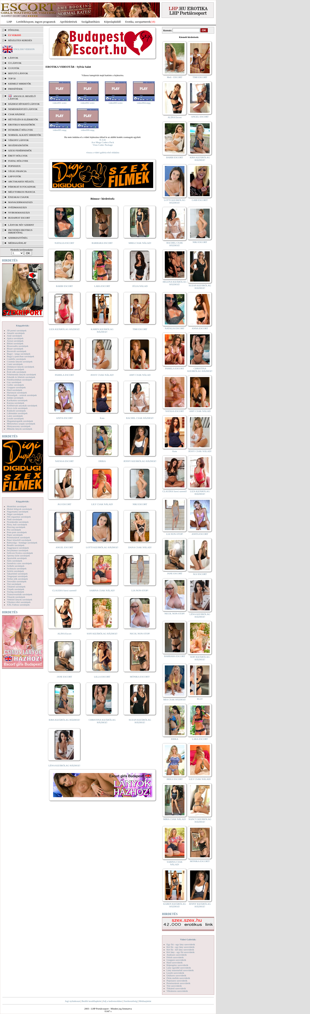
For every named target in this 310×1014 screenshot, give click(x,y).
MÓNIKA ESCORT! (140, 676)
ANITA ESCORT (64, 418)
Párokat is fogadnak (22, 186)
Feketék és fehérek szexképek (21, 377)
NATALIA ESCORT (64, 243)
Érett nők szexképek (16, 372)
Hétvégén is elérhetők (23, 119)
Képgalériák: (22, 325)
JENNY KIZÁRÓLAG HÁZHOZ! (139, 461)
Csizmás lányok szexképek (20, 361)
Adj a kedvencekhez (112, 1001)
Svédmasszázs (17, 207)
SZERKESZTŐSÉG (18, 237)
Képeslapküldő (112, 21)
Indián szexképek (15, 397)
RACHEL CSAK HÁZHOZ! (140, 418)
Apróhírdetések (68, 21)
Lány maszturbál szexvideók (180, 970)
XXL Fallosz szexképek (18, 604)
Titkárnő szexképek (16, 586)
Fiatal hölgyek (18, 161)
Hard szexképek (14, 390)
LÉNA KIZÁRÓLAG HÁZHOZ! (64, 765)
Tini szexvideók (174, 985)
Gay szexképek (14, 382)
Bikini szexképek (15, 343)
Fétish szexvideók (175, 957)
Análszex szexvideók (177, 954)
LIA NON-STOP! (139, 590)
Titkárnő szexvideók (176, 988)
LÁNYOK (13, 57)
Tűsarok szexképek (16, 597)
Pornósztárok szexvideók (178, 983)
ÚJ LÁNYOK (14, 63)
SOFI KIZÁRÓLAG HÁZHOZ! (102, 633)
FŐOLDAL (13, 30)
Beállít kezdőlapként (91, 1001)
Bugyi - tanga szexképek (18, 353)
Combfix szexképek (16, 359)
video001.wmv (59, 103)
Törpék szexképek (15, 589)
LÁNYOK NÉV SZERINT (21, 225)
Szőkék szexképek (15, 566)
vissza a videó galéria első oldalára (102, 152)
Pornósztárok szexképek (18, 537)
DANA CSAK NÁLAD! (139, 547)
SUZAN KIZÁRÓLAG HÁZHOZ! (140, 721)
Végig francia (17, 171)
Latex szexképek (15, 416)
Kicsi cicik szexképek (17, 408)
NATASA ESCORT (64, 461)
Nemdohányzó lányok (23, 109)
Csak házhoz (16, 114)
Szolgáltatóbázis (90, 21)
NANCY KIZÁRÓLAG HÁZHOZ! (200, 820)
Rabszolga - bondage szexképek (22, 542)
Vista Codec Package (103, 145)
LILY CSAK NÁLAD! (102, 504)
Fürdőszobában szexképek (19, 379)
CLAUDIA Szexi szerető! (64, 590)
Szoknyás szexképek (17, 568)
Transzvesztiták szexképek (19, 594)
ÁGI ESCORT (64, 504)
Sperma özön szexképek (18, 555)
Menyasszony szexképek (18, 426)
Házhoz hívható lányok (24, 104)
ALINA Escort (64, 633)
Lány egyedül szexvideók (179, 967)
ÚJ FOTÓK (13, 68)
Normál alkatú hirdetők (24, 135)
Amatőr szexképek (16, 333)
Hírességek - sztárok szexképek (22, 395)
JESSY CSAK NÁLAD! (102, 375)
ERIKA (102, 461)
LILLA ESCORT (102, 676)
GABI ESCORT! (200, 200)
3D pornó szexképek (16, 330)
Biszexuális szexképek (17, 346)
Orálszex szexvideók (176, 975)
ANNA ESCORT (200, 328)
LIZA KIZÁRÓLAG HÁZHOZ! (64, 329)
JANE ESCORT (64, 676)
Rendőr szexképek (15, 545)
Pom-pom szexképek (17, 532)
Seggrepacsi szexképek (18, 547)
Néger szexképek (15, 514)
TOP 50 (12, 78)
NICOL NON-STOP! (140, 633)
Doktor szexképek (15, 369)
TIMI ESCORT (139, 329)
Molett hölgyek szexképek (19, 509)
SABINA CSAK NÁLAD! (102, 590)
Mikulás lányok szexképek (19, 428)
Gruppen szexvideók (176, 960)
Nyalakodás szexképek (18, 522)
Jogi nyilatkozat (72, 1001)
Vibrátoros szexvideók (177, 991)
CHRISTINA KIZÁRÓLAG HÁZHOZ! (102, 721)
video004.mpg (143, 103)
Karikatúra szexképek (17, 400)
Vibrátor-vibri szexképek (18, 602)
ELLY (200, 699)
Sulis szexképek (14, 560)
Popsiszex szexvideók (177, 980)
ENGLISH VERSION (24, 49)
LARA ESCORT (102, 286)
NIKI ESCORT (140, 504)
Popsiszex (14, 166)
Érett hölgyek (18, 155)
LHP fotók (14, 176)
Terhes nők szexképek (17, 578)
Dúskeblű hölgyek (20, 129)
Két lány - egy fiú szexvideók (181, 952)
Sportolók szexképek (17, 558)
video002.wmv (87, 103)
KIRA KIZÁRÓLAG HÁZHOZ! (64, 719)
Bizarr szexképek (15, 348)
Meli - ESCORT (174, 77)
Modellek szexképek (17, 506)
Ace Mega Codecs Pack (102, 142)
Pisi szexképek (14, 529)
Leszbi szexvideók (175, 973)
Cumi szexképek (15, 364)
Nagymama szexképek (17, 511)
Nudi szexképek (14, 519)
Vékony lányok (18, 140)
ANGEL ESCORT (64, 547)
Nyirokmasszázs (19, 212)
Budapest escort (19, 217)
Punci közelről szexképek (19, 540)
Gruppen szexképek (16, 387)
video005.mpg (59, 130)
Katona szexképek (15, 403)
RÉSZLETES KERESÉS (20, 40)
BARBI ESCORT (64, 286)
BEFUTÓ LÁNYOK (18, 73)
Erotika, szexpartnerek (138, 21)
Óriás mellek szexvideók (178, 978)
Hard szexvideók (175, 962)
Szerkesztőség (130, 1001)
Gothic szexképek (15, 384)
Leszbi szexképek (15, 418)
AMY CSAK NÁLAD (140, 375)
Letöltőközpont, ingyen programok (36, 21)
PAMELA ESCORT (64, 375)
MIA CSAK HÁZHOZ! (174, 699)
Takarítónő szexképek (17, 573)
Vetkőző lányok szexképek (19, 599)
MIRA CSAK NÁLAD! (140, 243)
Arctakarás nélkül (21, 181)
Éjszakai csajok (18, 197)
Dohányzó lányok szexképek (20, 366)
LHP (9, 21)
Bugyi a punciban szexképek (20, 356)
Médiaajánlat (145, 1001)
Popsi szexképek (15, 535)
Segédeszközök (18, 145)
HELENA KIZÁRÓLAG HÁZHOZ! (174, 283)
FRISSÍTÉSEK (15, 89)
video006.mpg (87, 130)
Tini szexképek (14, 584)
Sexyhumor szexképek (17, 550)
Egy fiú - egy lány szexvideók (181, 944)
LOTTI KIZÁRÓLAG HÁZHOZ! (102, 547)
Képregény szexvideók (177, 965)
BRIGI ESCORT (175, 779)
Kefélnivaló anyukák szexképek (22, 405)
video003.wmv (116, 103)
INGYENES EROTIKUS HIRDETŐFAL (20, 231)
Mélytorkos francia (21, 192)
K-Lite (102, 139)
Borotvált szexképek (16, 351)
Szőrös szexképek (15, 571)
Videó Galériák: (188, 939)
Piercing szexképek (16, 527)
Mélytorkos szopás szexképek (21, 423)
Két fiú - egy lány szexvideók (181, 947)
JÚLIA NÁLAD (140, 286)
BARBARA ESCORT (102, 243)
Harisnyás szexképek (17, 392)
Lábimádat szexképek (17, 413)
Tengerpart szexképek (17, 576)
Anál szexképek (14, 335)
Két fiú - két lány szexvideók (180, 949)
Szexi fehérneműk (20, 150)
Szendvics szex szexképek (19, 563)
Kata (102, 418)
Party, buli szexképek (17, 524)
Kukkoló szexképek (16, 410)
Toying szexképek (15, 591)
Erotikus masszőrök (21, 124)
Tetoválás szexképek (17, 581)
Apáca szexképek (15, 338)
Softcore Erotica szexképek (20, 553)
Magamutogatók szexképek (20, 421)
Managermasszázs (20, 202)
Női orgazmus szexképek (19, 516)
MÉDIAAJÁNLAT (17, 243)
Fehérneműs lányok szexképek (21, 374)
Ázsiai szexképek (15, 341)
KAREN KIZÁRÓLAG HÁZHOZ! (102, 330)
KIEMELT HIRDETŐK (19, 83)
